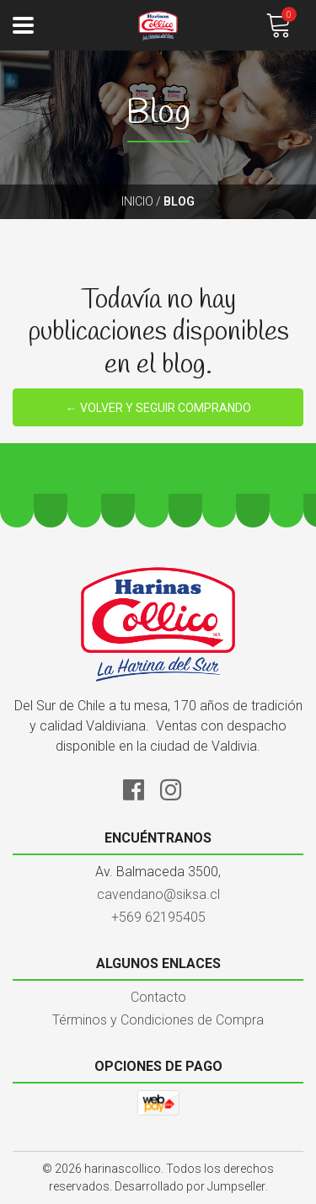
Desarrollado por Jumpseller (190, 1186)
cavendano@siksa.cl (158, 894)
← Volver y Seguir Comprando (158, 408)
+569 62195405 (158, 917)
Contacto (158, 997)
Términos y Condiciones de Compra (158, 1020)
